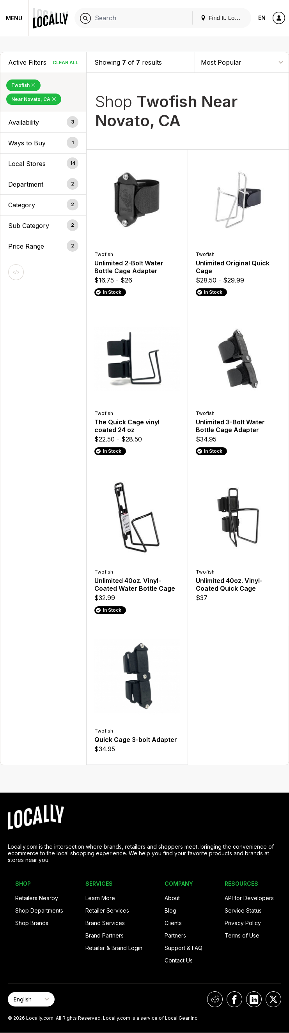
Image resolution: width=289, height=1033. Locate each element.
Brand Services (105, 923)
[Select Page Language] (31, 999)
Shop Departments (39, 910)
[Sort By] (242, 62)
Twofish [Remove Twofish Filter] (23, 85)
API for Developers (249, 898)
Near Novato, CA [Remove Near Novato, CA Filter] (33, 99)
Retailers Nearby (36, 898)
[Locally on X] (273, 999)
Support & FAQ (183, 948)
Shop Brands (31, 923)
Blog (170, 910)
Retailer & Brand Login (113, 948)
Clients (173, 923)
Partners (175, 935)
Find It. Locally (223, 17)
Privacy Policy (243, 923)
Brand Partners (104, 935)
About (172, 898)
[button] (43, 122)
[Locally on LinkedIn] (254, 999)
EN (262, 17)
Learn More (100, 898)
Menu (14, 18)
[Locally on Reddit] (215, 999)
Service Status (243, 910)
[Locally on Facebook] (234, 999)
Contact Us (179, 960)
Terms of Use (242, 935)
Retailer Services (107, 910)
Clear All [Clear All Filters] (65, 62)
